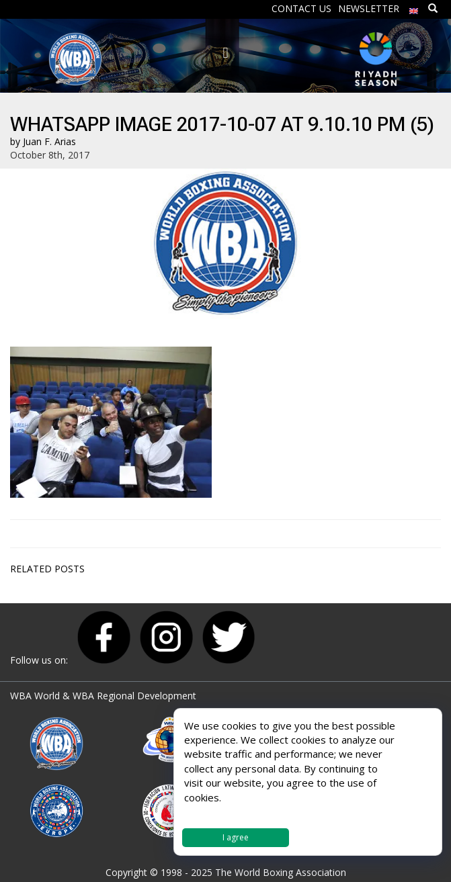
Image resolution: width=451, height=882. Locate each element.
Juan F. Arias (49, 141)
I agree (235, 837)
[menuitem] (414, 7)
